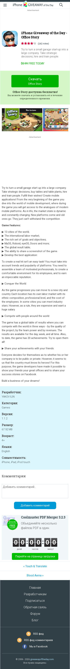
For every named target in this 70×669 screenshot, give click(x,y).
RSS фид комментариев (38, 640)
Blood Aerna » (35, 575)
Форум (35, 613)
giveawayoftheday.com (42, 659)
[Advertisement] (35, 20)
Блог (35, 620)
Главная (35, 587)
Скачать (35, 81)
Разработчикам (35, 594)
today (32, 63)
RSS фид (38, 633)
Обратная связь (35, 607)
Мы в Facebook (38, 646)
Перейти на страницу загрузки (35, 556)
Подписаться (35, 600)
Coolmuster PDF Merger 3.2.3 (43, 517)
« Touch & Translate (35, 566)
